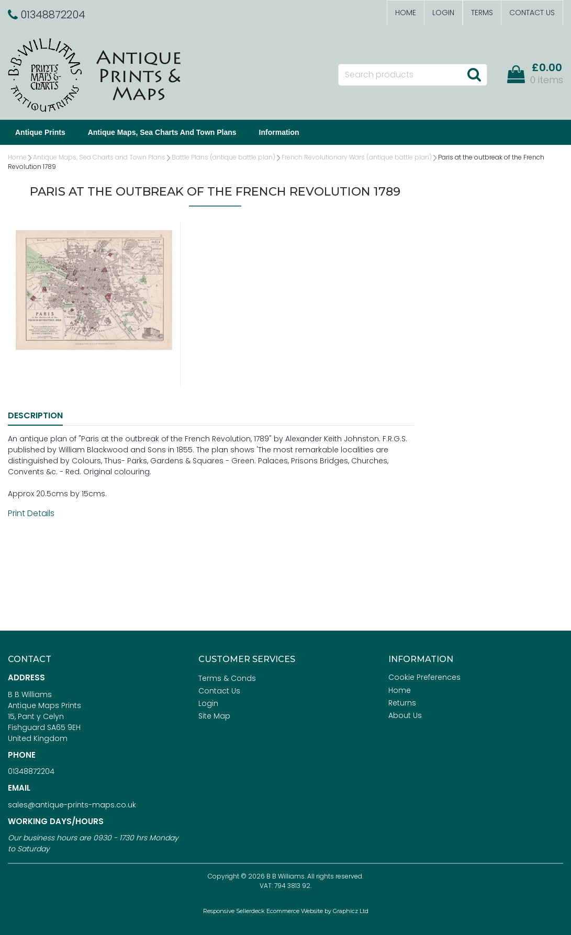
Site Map (214, 716)
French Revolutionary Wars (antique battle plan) (357, 157)
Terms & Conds (227, 678)
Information (279, 132)
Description (35, 415)
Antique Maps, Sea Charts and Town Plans (162, 132)
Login (443, 12)
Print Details (31, 513)
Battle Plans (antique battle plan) (223, 157)
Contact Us (532, 12)
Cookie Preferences (424, 677)
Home (405, 12)
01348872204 (31, 771)
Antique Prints (40, 132)
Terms (482, 12)
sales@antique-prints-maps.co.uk (72, 805)
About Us (405, 715)
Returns (402, 703)
